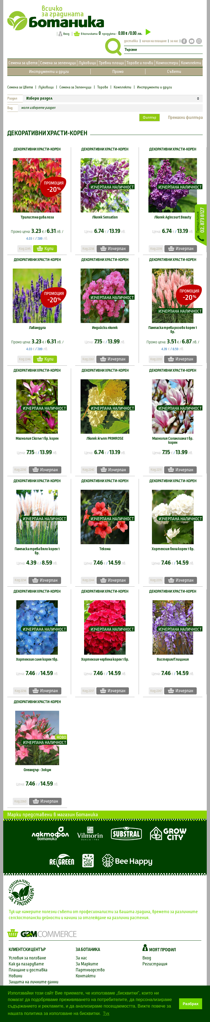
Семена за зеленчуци (58, 63)
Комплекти (191, 63)
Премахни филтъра (185, 117)
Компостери (167, 63)
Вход (66, 33)
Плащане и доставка (28, 970)
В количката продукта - (112, 33)
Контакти (86, 976)
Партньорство (90, 970)
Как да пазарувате (26, 964)
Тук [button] (106, 1013)
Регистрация (154, 964)
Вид (9, 108)
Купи (45, 248)
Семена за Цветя (20, 87)
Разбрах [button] (191, 1004)
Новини (15, 976)
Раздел (12, 98)
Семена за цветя (22, 63)
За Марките (87, 964)
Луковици (87, 63)
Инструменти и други (49, 71)
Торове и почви (139, 63)
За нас (81, 958)
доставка (131, 41)
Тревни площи (111, 63)
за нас (174, 41)
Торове (102, 87)
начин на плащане (154, 41)
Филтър (149, 117)
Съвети (174, 71)
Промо (118, 71)
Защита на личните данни (33, 982)
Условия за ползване (27, 958)
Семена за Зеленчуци (75, 87)
